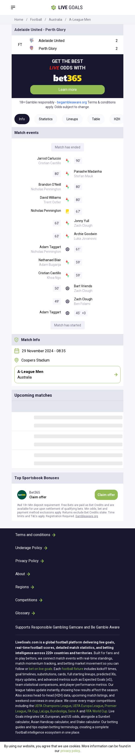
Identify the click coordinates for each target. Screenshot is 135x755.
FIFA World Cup (96, 711)
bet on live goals (40, 669)
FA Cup (33, 711)
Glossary (25, 613)
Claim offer (106, 495)
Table (96, 119)
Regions (24, 587)
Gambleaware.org (86, 516)
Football (36, 19)
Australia (55, 19)
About (22, 574)
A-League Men (80, 19)
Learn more (67, 89)
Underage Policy (31, 548)
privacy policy (70, 751)
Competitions (28, 600)
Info (22, 119)
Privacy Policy (29, 561)
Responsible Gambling (49, 627)
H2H (117, 119)
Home (18, 19)
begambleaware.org (72, 102)
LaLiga (44, 711)
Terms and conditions (35, 535)
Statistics (46, 119)
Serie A (73, 711)
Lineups (72, 119)
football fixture (72, 669)
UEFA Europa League (88, 706)
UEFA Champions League (53, 706)
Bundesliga (58, 711)
